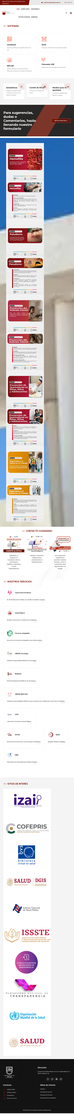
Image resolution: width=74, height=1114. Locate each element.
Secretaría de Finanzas (46, 1095)
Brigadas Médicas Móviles (56, 742)
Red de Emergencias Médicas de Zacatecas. (21, 681)
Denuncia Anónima (12, 1099)
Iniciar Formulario (61, 120)
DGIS (44, 45)
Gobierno (42, 1089)
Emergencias (10, 1096)
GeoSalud (11, 45)
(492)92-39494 (11, 1090)
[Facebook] (48, 1080)
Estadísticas (11, 88)
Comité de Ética (36, 88)
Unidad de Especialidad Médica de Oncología (21, 661)
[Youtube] (56, 1080)
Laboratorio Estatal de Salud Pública (19, 722)
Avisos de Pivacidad (15, 1)
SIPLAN (10, 66)
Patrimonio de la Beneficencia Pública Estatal (22, 763)
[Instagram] (66, 2)
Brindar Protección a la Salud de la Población (21, 620)
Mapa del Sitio (5, 1)
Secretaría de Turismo (46, 1092)
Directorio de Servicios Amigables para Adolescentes (24, 640)
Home (18, 9)
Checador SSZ (48, 64)
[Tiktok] (61, 1080)
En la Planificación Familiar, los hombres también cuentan (26, 600)
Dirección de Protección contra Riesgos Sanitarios (23, 742)
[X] (71, 2)
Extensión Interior (11, 1093)
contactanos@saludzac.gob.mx (51, 2)
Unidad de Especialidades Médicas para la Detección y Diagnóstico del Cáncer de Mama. (36, 701)
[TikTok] (69, 2)
